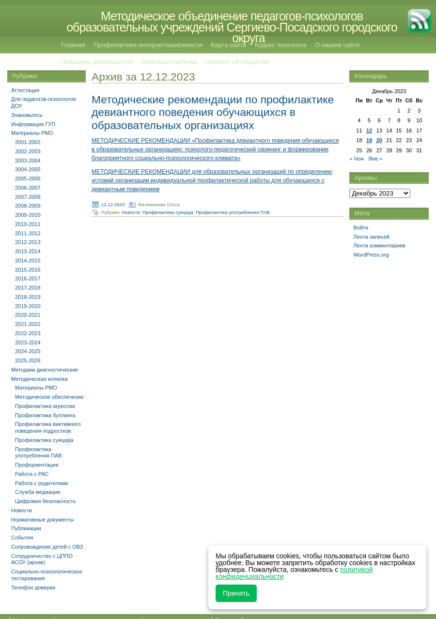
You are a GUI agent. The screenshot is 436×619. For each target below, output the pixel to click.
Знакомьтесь (27, 115)
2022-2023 (28, 333)
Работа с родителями (41, 483)
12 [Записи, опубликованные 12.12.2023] (369, 130)
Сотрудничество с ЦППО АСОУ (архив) (42, 559)
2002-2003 (28, 151)
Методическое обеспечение (49, 397)
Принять (236, 593)
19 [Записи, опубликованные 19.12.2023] (369, 140)
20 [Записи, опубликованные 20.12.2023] (379, 140)
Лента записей (371, 237)
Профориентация (36, 465)
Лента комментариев (379, 245)
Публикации (26, 528)
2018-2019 (28, 297)
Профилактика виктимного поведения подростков (48, 427)
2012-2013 (28, 242)
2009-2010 (28, 215)
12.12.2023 (113, 204)
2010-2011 (28, 224)
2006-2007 (28, 188)
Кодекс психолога (280, 45)
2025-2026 (28, 360)
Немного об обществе (237, 61)
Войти (360, 227)
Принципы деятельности (97, 61)
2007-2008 (28, 197)
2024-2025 (28, 351)
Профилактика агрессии (45, 406)
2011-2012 (28, 233)
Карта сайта (228, 45)
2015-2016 (28, 270)
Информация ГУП (33, 124)
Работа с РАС (32, 474)
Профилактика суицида (167, 211)
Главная (73, 45)
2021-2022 (28, 324)
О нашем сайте (337, 45)
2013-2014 (28, 251)
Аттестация (25, 90)
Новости (131, 211)
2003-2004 (28, 160)
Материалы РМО (32, 133)
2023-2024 (28, 342)
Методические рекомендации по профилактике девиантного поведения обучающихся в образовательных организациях (213, 112)
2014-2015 (28, 260)
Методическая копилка (39, 379)
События (22, 537)
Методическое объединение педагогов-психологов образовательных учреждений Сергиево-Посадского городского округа (231, 27)
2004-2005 (28, 169)
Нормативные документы (42, 519)
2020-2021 (28, 315)
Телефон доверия (33, 587)
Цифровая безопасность (45, 501)
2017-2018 (28, 288)
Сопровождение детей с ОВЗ (47, 547)
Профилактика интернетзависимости (147, 45)
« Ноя (356, 159)
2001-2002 (28, 142)
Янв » (375, 159)
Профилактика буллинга (45, 415)
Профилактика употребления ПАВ (233, 211)
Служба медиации (37, 492)
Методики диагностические (44, 370)
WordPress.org (371, 255)
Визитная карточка (169, 61)
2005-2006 (28, 178)
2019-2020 (28, 306)
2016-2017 (28, 278)
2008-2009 (28, 206)
